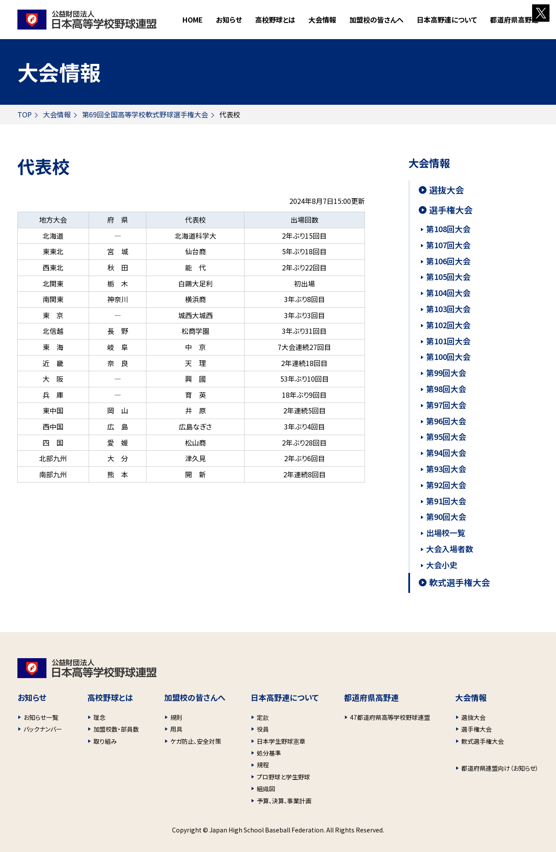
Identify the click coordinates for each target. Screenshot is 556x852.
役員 (263, 729)
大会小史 (441, 564)
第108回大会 (448, 228)
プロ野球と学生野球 (283, 776)
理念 (99, 717)
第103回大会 (448, 308)
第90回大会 (446, 516)
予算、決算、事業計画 (284, 800)
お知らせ (229, 19)
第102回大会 (448, 324)
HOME (192, 19)
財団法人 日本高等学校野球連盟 (87, 20)
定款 (263, 717)
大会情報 (57, 114)
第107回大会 (448, 244)
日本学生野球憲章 (281, 741)
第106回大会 (448, 260)
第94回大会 (446, 452)
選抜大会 (446, 190)
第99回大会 (446, 372)
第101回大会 (448, 340)
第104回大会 (448, 292)
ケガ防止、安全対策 (195, 741)
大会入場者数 (449, 548)
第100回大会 (448, 356)
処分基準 (269, 753)
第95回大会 (446, 436)
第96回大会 (446, 420)
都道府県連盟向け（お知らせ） (500, 768)
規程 (263, 764)
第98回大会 (446, 388)
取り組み (105, 741)
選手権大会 (451, 210)
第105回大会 (448, 276)
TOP (24, 114)
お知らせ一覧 (40, 717)
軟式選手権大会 (459, 582)
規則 (176, 717)
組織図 (266, 788)
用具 (176, 729)
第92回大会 (446, 484)
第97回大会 (446, 404)
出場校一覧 (445, 532)
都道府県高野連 (514, 19)
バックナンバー (42, 729)
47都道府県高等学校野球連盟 (390, 717)
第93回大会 (446, 468)
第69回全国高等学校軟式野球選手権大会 (145, 114)
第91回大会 (446, 500)
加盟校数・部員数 (116, 729)
